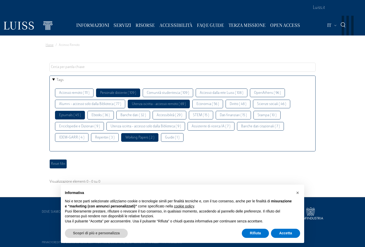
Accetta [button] (285, 233)
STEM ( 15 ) (201, 115)
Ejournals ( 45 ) (70, 115)
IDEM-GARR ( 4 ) (71, 137)
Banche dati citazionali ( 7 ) (260, 126)
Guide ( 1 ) (172, 137)
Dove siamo (51, 212)
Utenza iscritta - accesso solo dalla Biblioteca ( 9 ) (146, 126)
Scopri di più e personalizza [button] (96, 233)
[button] (298, 193)
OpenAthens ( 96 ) (267, 93)
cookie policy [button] (184, 206)
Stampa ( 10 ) (267, 115)
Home (49, 45)
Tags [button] (60, 80)
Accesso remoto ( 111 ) (74, 93)
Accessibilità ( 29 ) (169, 115)
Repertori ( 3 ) (105, 137)
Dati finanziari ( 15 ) (233, 115)
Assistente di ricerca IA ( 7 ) (211, 126)
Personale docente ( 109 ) (118, 93)
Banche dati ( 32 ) (133, 115)
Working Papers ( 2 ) (139, 137)
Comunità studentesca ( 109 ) (168, 93)
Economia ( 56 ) (207, 104)
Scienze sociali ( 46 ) (271, 104)
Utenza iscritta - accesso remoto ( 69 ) (159, 104)
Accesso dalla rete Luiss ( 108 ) (221, 93)
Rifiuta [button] (255, 233)
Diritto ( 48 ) (238, 104)
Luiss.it (319, 8)
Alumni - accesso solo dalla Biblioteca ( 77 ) (90, 104)
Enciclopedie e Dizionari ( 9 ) (79, 126)
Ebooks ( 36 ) (101, 115)
